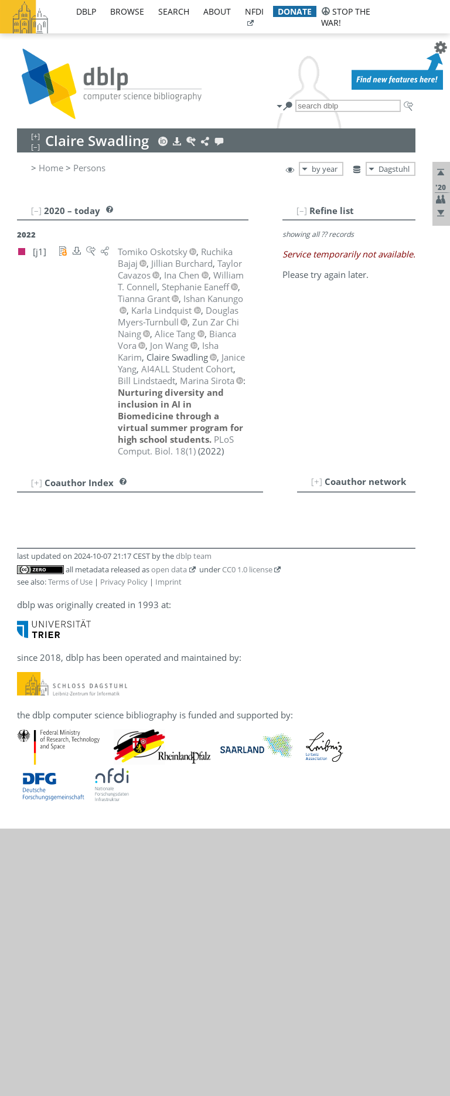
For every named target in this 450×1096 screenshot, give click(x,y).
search (173, 11)
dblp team (194, 556)
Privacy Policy (124, 581)
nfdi (254, 11)
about (217, 11)
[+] (316, 481)
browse (127, 11)
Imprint (168, 581)
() (176, 445)
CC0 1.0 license (247, 569)
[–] (301, 210)
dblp (86, 11)
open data (169, 569)
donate (295, 11)
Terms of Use (70, 581)
